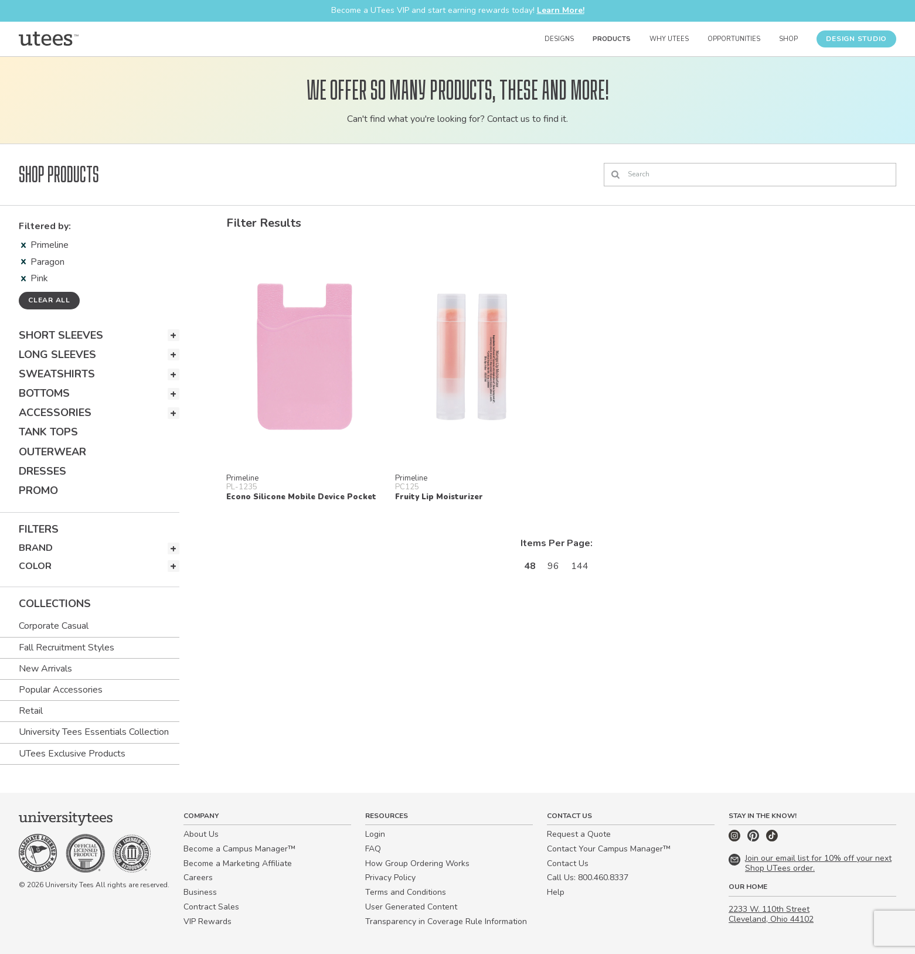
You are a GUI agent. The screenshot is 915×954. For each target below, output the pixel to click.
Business (200, 892)
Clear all (49, 300)
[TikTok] (772, 838)
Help (555, 892)
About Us (201, 834)
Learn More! (560, 10)
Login (375, 834)
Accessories (55, 413)
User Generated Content (411, 906)
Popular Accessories (61, 689)
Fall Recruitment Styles (66, 647)
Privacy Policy (390, 877)
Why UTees (669, 39)
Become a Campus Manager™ (239, 848)
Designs (559, 39)
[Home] (49, 39)
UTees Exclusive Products (72, 753)
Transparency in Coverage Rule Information (446, 921)
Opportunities (733, 39)
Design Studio (856, 38)
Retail (31, 710)
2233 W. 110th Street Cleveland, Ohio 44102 (771, 914)
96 (553, 566)
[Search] (750, 174)
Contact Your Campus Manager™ (609, 848)
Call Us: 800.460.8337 (587, 877)
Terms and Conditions (405, 892)
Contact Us (568, 863)
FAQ (373, 848)
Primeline (45, 244)
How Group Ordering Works (417, 863)
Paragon (42, 261)
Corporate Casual (54, 625)
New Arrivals (45, 668)
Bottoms (44, 393)
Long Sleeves (57, 354)
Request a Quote (579, 834)
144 (580, 566)
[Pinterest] (754, 838)
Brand (36, 547)
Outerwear (52, 452)
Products (612, 39)
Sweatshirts (57, 374)
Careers (198, 877)
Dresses (42, 471)
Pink (34, 278)
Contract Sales (211, 906)
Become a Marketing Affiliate (237, 863)
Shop (788, 39)
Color (35, 566)
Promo (38, 490)
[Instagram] (736, 838)
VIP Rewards (207, 921)
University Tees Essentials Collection (94, 731)
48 (530, 566)
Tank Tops (48, 432)
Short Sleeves (61, 335)
